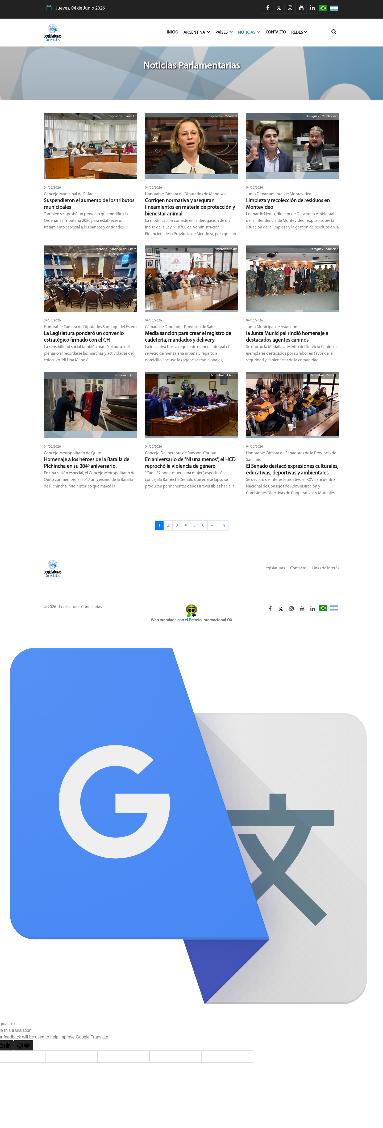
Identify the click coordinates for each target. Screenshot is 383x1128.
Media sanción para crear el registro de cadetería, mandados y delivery (188, 337)
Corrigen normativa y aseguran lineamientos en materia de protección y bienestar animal (190, 207)
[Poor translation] (23, 1045)
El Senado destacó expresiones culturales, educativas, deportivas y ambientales (292, 470)
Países (224, 32)
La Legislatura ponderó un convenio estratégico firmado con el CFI (84, 337)
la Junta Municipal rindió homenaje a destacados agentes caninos (287, 337)
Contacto (276, 32)
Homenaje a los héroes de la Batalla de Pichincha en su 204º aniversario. (86, 463)
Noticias (249, 32)
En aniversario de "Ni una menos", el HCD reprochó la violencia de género (190, 463)
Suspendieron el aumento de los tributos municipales (89, 204)
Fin (222, 525)
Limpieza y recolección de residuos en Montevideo (288, 204)
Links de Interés (325, 568)
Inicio (175, 32)
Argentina (197, 32)
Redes (299, 32)
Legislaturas (274, 568)
